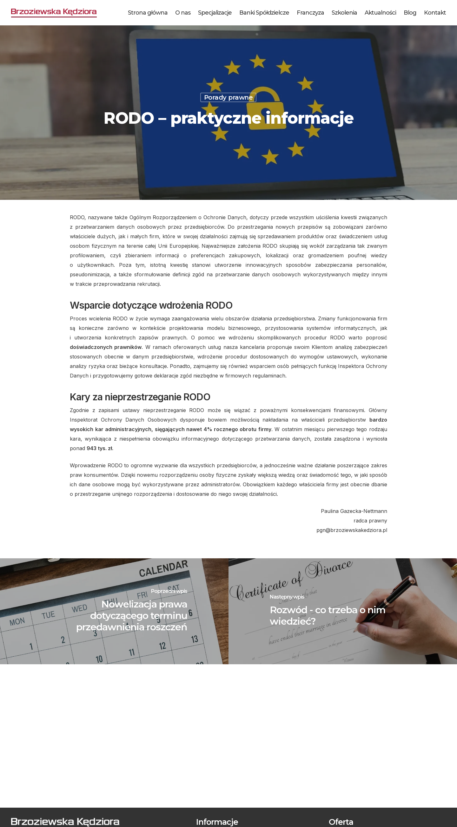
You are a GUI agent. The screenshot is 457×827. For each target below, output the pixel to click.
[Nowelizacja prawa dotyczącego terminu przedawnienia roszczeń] (114, 611)
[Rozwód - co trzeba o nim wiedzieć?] (342, 611)
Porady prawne (228, 97)
